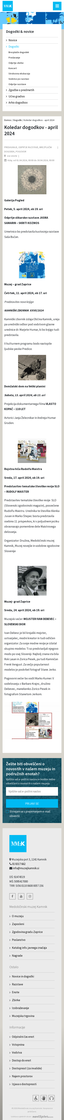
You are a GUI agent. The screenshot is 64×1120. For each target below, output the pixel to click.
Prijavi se (32, 803)
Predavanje (14, 57)
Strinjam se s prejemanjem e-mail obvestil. (28, 814)
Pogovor (21, 151)
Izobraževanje (20, 1008)
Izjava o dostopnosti (24, 1084)
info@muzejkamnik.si (26, 868)
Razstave (17, 984)
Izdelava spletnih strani (21, 1116)
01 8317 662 (18, 864)
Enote (15, 992)
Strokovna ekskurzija (19, 73)
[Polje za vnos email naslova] (32, 791)
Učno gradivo (15, 96)
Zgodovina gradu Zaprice (27, 932)
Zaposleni (18, 924)
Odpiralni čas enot (23, 1037)
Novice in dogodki (23, 976)
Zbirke (16, 1000)
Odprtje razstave (17, 84)
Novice (11, 40)
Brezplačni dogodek (19, 52)
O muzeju (18, 916)
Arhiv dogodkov (17, 102)
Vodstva (17, 1052)
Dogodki (12, 46)
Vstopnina (18, 1044)
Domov (7, 120)
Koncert (13, 68)
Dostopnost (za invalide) (27, 1068)
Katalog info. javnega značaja (29, 948)
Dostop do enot (21, 1060)
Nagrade (17, 955)
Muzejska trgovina (23, 1016)
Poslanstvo (18, 940)
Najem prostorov (22, 1076)
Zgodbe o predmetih (20, 90)
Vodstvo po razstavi (19, 78)
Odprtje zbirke (16, 62)
